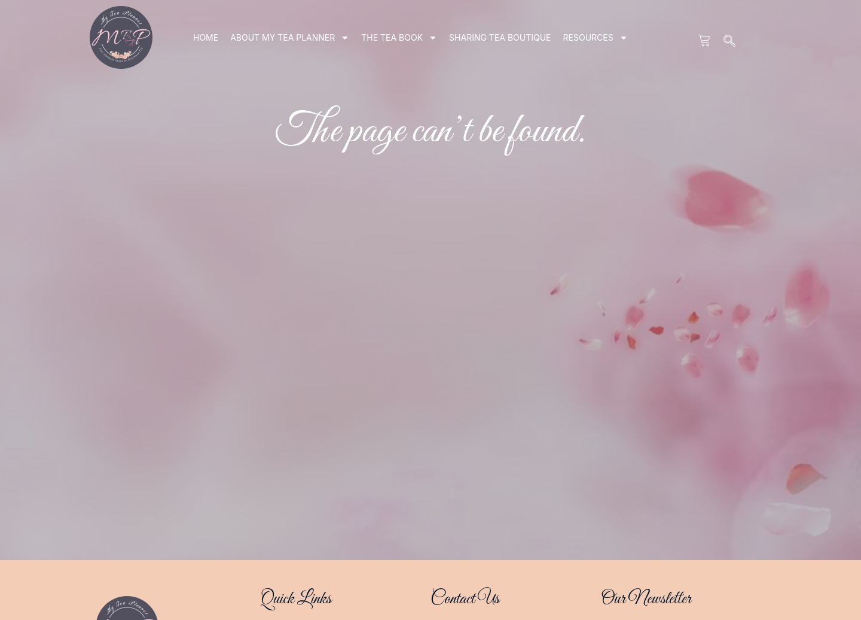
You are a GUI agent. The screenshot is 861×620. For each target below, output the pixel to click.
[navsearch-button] (730, 42)
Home (205, 37)
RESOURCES (595, 38)
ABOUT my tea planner (289, 38)
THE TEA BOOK (399, 38)
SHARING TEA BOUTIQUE (500, 37)
